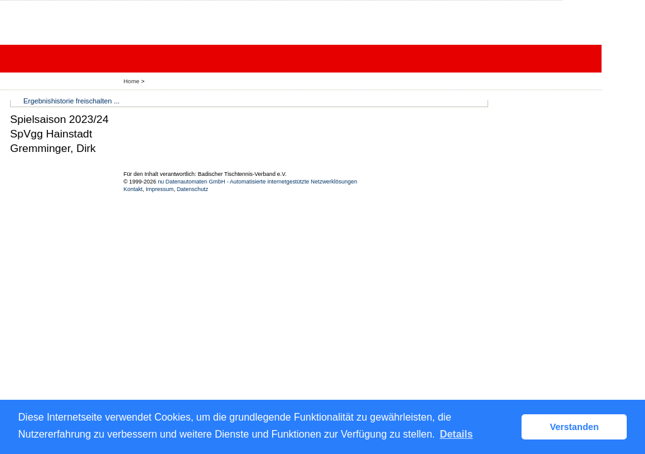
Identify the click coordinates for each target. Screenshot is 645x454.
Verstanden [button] (574, 427)
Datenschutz (192, 189)
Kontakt (132, 189)
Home (131, 81)
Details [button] (456, 434)
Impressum (159, 189)
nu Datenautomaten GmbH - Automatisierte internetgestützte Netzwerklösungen (257, 181)
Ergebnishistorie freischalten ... (71, 101)
